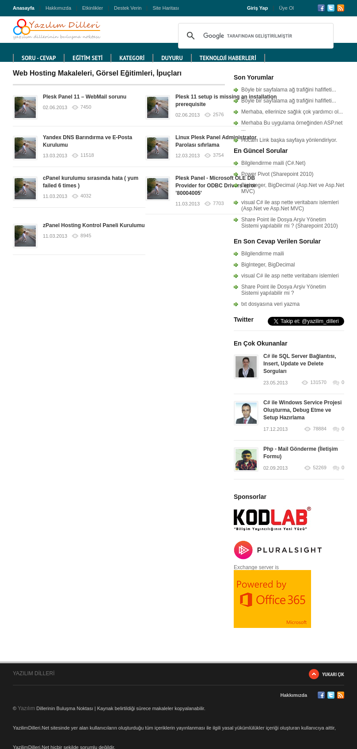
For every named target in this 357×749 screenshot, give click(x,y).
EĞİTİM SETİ (87, 58)
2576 (218, 114)
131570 (318, 382)
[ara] (254, 35)
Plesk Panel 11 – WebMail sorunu (84, 97)
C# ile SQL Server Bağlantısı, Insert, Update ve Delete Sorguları (299, 363)
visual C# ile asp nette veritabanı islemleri (290, 276)
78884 (320, 428)
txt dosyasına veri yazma (270, 304)
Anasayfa (23, 8)
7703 (218, 203)
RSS (340, 7)
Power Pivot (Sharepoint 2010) (277, 174)
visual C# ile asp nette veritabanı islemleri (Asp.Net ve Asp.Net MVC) (290, 205)
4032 (85, 196)
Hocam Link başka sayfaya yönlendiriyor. (289, 140)
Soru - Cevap (39, 58)
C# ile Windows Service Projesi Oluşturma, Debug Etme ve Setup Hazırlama (302, 410)
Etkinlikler (92, 8)
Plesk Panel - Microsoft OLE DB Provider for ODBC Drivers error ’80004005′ (215, 185)
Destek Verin (127, 8)
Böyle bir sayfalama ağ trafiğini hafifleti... (288, 90)
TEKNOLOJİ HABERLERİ (228, 58)
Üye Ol (286, 8)
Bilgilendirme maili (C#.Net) (273, 163)
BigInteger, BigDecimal (268, 265)
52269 (320, 467)
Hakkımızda (58, 8)
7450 (85, 107)
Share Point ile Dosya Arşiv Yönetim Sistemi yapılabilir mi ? (283, 290)
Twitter (330, 7)
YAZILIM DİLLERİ (33, 673)
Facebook (321, 7)
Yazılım (26, 708)
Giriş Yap (257, 8)
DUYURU (171, 58)
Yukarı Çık (333, 674)
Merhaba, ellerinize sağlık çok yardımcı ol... (292, 112)
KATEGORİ (131, 58)
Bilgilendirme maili (262, 254)
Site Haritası (165, 8)
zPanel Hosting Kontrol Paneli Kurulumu (94, 225)
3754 (218, 155)
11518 (87, 155)
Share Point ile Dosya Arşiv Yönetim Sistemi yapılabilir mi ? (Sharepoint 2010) (289, 223)
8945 (85, 235)
